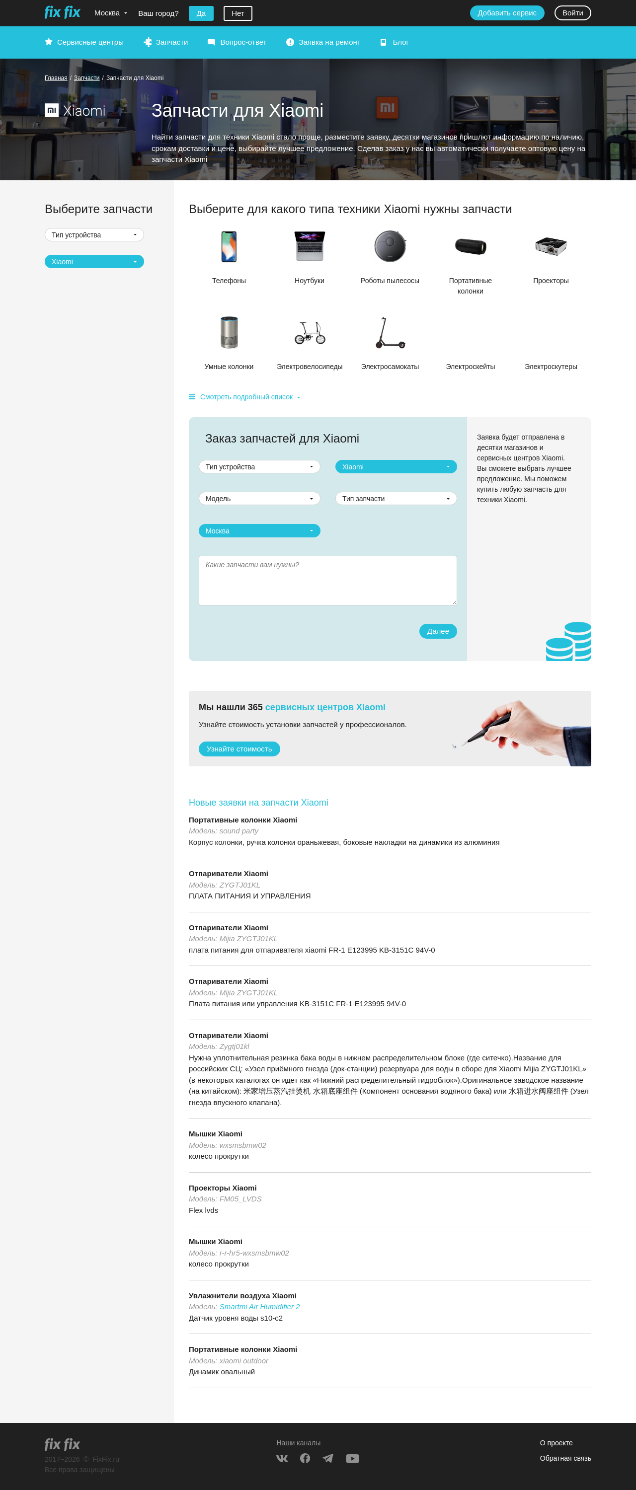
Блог (401, 42)
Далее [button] (438, 631)
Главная (56, 77)
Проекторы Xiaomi (223, 1188)
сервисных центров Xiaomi (325, 707)
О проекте (556, 1443)
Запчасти (172, 42)
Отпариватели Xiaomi (228, 873)
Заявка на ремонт (329, 42)
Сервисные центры (90, 42)
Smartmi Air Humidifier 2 (260, 1306)
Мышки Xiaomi (215, 1133)
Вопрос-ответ (243, 42)
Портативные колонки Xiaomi (243, 820)
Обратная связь (565, 1458)
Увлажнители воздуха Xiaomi (243, 1295)
